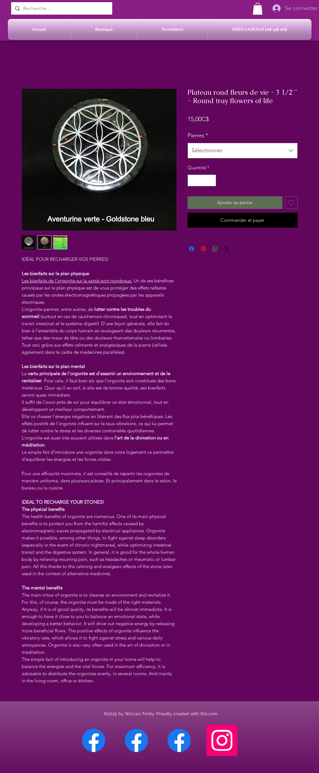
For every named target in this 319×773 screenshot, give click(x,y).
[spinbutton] (202, 180)
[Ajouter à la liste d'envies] (291, 202)
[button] (258, 9)
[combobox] (243, 150)
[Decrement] (192, 180)
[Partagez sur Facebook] (191, 248)
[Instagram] (221, 740)
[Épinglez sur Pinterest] (203, 248)
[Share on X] (227, 248)
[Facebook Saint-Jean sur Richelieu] (179, 740)
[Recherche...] (61, 8)
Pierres (198, 135)
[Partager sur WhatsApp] (215, 248)
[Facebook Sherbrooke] (136, 740)
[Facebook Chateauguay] (93, 740)
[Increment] (211, 180)
